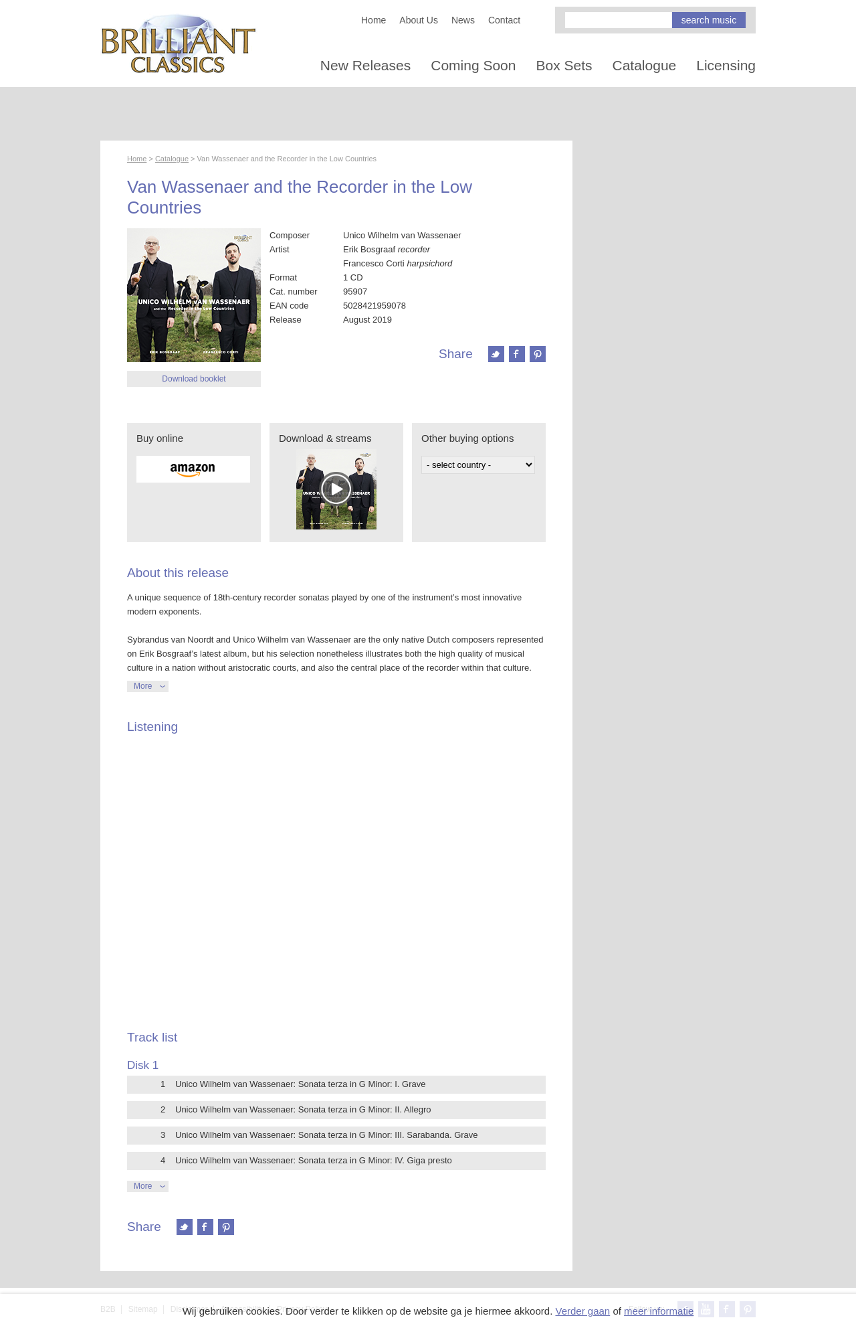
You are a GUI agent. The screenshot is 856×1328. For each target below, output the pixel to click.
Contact (504, 20)
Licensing (726, 65)
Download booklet (193, 379)
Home (373, 20)
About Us (418, 20)
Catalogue (645, 65)
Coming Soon (473, 65)
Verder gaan (582, 1311)
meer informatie (658, 1311)
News (463, 20)
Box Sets (564, 65)
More (143, 686)
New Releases (365, 65)
